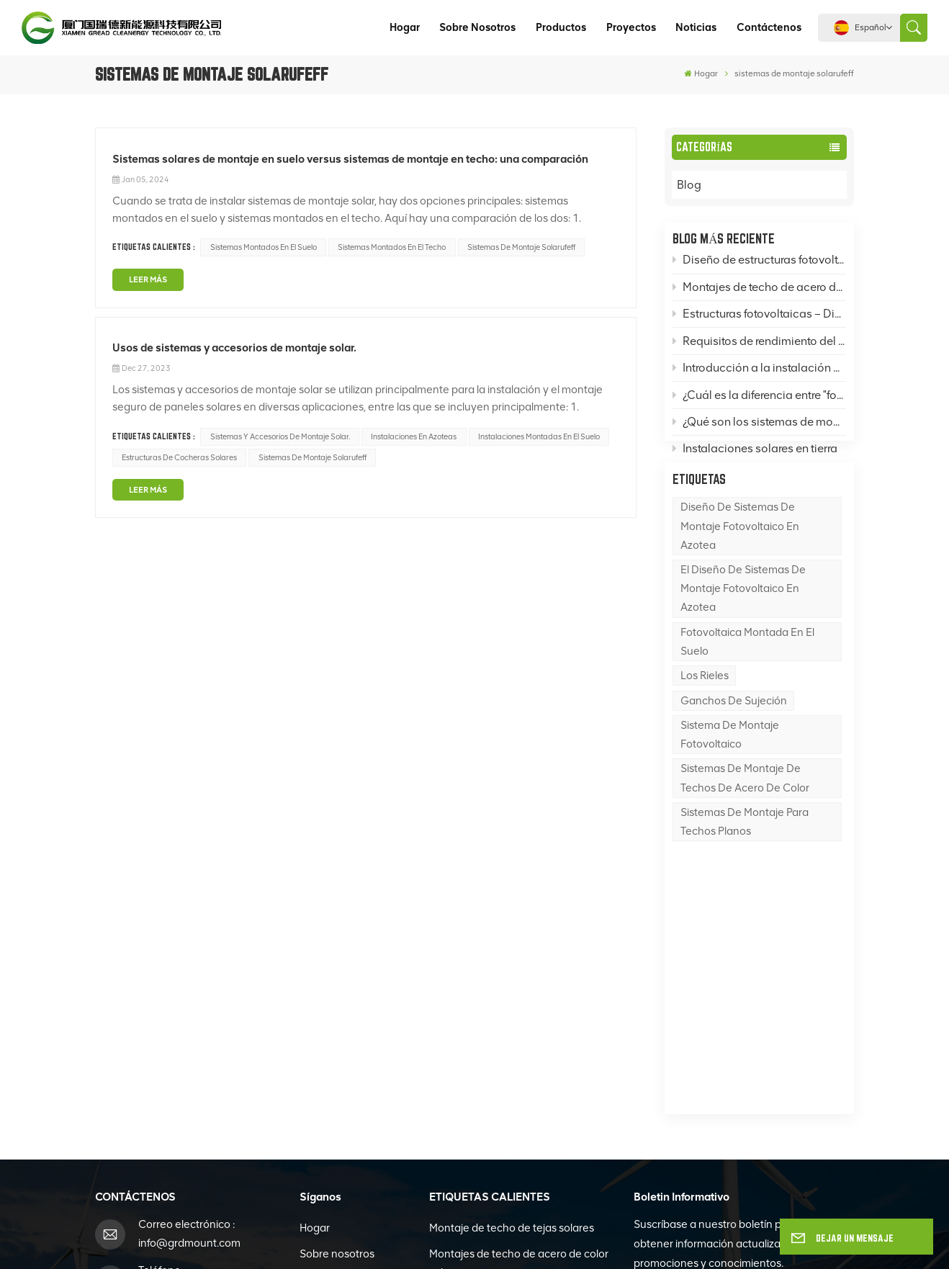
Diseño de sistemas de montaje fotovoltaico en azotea (739, 560)
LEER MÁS (148, 279)
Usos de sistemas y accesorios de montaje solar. (234, 347)
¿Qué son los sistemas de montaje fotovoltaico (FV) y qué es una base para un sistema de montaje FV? (759, 425)
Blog (703, 185)
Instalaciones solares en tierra (755, 452)
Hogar (405, 27)
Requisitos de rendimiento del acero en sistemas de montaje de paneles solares (759, 344)
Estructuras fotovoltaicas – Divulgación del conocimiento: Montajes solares (759, 318)
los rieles (704, 710)
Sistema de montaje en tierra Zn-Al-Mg (516, 1177)
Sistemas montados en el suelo (263, 247)
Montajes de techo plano (490, 1070)
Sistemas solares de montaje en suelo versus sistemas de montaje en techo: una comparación (350, 159)
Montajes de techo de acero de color (759, 290)
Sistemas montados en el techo (392, 247)
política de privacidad (615, 1242)
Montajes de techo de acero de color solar (518, 1035)
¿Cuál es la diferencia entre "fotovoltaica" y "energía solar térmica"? (759, 398)
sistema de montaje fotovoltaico (729, 768)
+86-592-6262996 (184, 1060)
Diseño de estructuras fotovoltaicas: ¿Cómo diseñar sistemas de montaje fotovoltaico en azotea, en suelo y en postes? (759, 264)
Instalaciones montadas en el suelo (539, 436)
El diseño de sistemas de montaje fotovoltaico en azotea (743, 622)
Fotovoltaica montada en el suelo (747, 675)
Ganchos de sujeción (733, 734)
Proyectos (631, 27)
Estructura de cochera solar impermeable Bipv (497, 1132)
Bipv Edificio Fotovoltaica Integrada (516, 1096)
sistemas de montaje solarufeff (521, 247)
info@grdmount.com (189, 1015)
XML (541, 1242)
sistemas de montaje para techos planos (744, 855)
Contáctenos (769, 27)
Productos (561, 27)
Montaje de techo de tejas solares (511, 1000)
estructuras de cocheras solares (179, 457)
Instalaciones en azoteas (413, 436)
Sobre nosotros (477, 27)
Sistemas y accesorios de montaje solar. (280, 436)
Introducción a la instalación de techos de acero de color (759, 372)
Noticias (695, 27)
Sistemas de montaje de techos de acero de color (744, 812)
